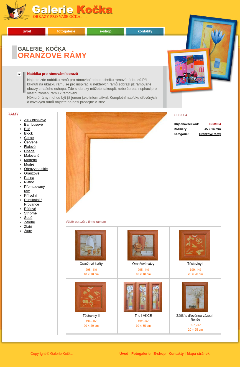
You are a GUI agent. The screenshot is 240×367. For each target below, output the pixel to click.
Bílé (27, 129)
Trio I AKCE (143, 316)
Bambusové (33, 124)
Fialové (29, 147)
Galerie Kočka (61, 353)
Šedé (28, 218)
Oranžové (31, 173)
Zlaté (28, 226)
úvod (27, 31)
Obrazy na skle (36, 169)
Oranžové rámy (210, 134)
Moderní (30, 160)
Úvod (123, 353)
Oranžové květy (91, 264)
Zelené (29, 222)
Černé (29, 138)
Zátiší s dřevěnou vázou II (195, 318)
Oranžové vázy (143, 264)
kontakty (145, 31)
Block (28, 133)
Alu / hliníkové (35, 120)
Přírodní (30, 195)
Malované (32, 155)
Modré (29, 164)
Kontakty (176, 353)
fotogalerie (66, 31)
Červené (30, 142)
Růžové (30, 209)
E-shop (159, 353)
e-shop (105, 31)
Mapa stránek (198, 353)
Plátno (29, 182)
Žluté (28, 231)
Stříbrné (30, 213)
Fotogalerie (140, 353)
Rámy (13, 114)
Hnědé (29, 151)
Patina (29, 178)
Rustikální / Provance (33, 202)
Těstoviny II (91, 316)
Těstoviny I (195, 264)
